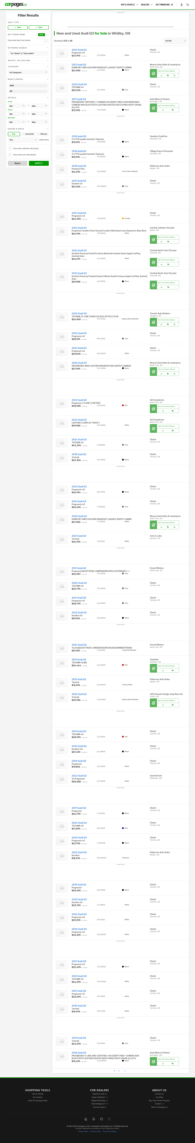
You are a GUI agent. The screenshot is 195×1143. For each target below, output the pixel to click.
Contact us (159, 1094)
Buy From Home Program (159, 1100)
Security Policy (95, 1131)
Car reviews (38, 1097)
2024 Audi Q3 (79, 439)
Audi (28, 85)
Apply (39, 163)
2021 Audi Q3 (79, 64)
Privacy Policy (83, 1131)
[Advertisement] (121, 20)
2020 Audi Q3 (79, 84)
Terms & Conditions (110, 1131)
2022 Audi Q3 (79, 227)
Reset (17, 163)
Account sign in (99, 1107)
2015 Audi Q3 (79, 679)
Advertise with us (99, 1094)
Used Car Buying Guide (37, 1100)
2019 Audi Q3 (79, 659)
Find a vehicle (37, 1094)
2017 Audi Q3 (79, 99)
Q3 (28, 91)
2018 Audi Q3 (79, 136)
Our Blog (159, 1097)
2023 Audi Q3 (79, 49)
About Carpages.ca (159, 1107)
